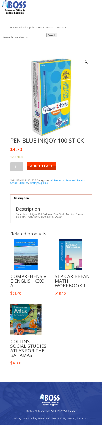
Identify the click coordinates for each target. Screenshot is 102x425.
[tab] (51, 198)
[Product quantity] (16, 166)
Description (21, 198)
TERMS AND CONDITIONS (41, 410)
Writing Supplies (39, 182)
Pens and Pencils (75, 180)
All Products (57, 180)
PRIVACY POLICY (67, 410)
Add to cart (41, 166)
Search (52, 35)
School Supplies (19, 182)
